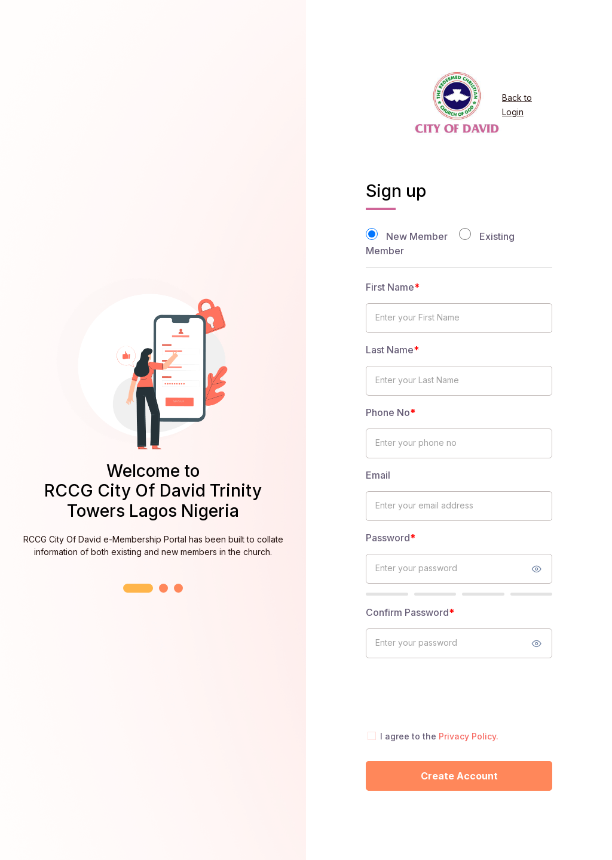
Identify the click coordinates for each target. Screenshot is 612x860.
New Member (417, 236)
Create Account (459, 776)
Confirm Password (410, 612)
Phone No (390, 412)
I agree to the (439, 736)
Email (378, 475)
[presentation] (456, 693)
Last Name (392, 350)
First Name (393, 287)
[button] (138, 588)
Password (390, 538)
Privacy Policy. (468, 736)
